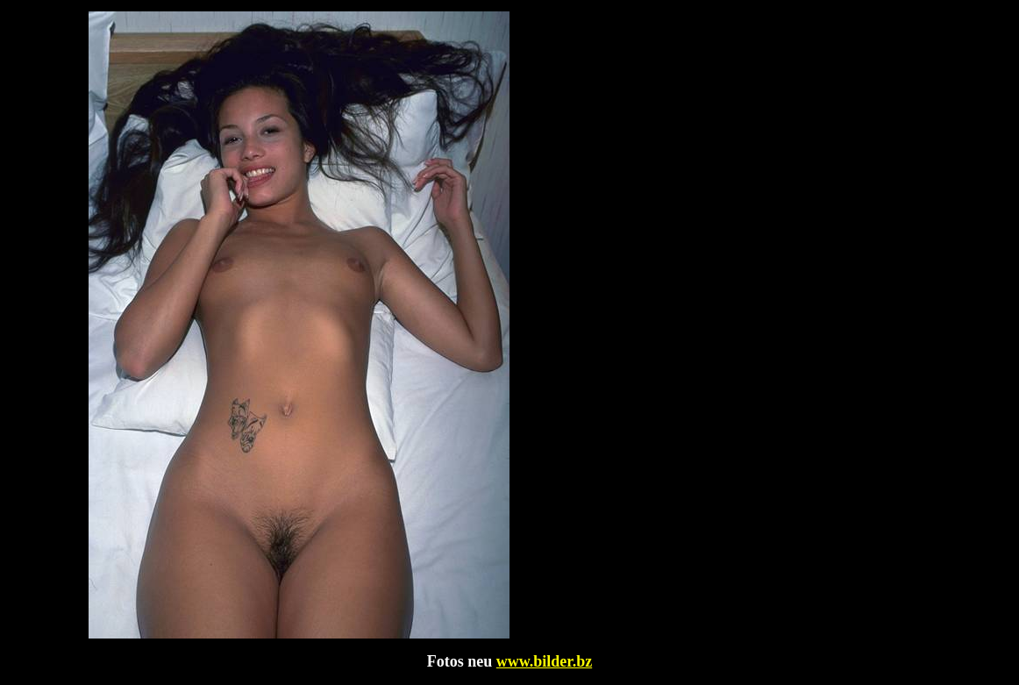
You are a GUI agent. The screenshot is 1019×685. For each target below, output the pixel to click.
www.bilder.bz (544, 661)
